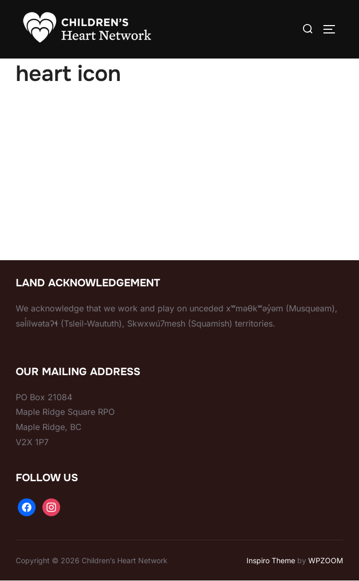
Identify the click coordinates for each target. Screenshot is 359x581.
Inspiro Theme (270, 560)
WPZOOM (325, 560)
